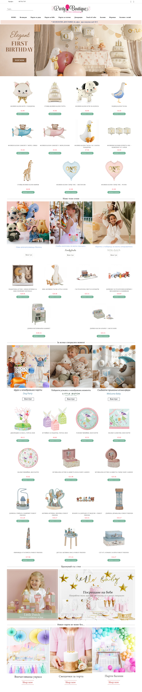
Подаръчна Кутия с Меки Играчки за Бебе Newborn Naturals (23, 290)
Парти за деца (36, 17)
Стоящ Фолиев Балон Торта (55, 106)
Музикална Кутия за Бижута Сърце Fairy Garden (114, 472)
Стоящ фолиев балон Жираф (28, 184)
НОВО (13, 17)
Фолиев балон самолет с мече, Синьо (22, 145)
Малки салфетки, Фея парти (119, 433)
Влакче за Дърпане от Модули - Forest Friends (87, 514)
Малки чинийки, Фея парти (28, 472)
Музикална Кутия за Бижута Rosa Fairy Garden (71, 472)
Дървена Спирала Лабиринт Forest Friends (22, 514)
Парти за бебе (50, 17)
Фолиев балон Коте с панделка (23, 106)
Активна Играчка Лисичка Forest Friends (55, 514)
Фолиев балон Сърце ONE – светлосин (71, 184)
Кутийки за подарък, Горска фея (55, 433)
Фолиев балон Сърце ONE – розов (114, 184)
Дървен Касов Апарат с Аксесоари (103, 328)
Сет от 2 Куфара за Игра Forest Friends (114, 552)
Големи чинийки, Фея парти (87, 433)
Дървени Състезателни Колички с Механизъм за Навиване (119, 290)
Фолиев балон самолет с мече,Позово (55, 145)
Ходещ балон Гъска (119, 106)
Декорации (78, 17)
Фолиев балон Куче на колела (87, 106)
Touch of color (91, 17)
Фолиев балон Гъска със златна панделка (87, 146)
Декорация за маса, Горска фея (23, 433)
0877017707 (22, 1)
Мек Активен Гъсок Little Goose (55, 289)
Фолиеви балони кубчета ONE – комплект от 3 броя (119, 146)
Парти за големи (64, 17)
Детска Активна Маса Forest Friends (71, 552)
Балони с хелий (125, 17)
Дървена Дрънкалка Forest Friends (119, 513)
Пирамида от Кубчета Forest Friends (28, 552)
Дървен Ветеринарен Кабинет (38, 328)
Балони (103, 17)
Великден (23, 17)
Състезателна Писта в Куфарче (87, 289)
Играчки (112, 17)
